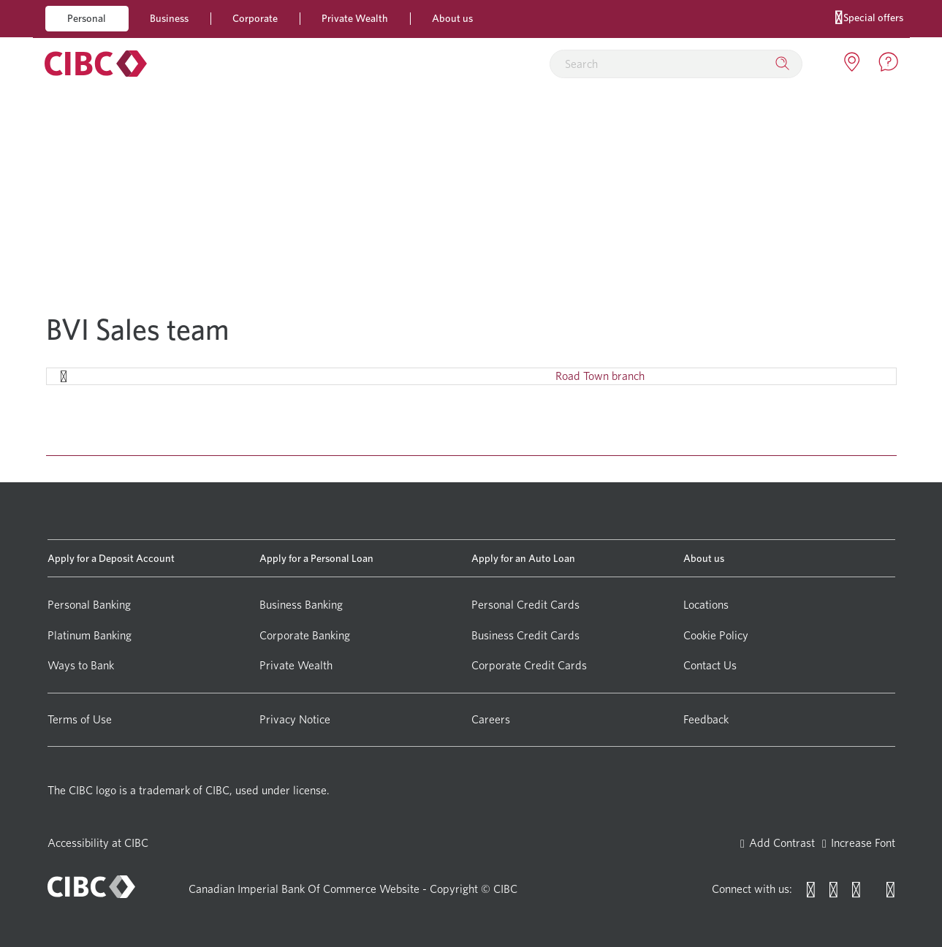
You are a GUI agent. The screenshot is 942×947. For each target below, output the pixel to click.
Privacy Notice (294, 719)
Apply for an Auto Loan (523, 558)
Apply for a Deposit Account (111, 558)
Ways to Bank (81, 665)
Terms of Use (80, 719)
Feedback (706, 719)
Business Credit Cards (525, 635)
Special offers (869, 16)
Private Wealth (355, 18)
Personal (86, 18)
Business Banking (301, 605)
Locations (706, 605)
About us (452, 18)
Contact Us (710, 665)
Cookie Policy (715, 635)
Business (169, 18)
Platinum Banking (90, 635)
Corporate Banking (304, 635)
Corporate (255, 18)
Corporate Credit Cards (529, 665)
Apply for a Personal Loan (316, 558)
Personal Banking (89, 605)
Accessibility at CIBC (98, 843)
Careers (490, 719)
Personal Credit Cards (525, 605)
